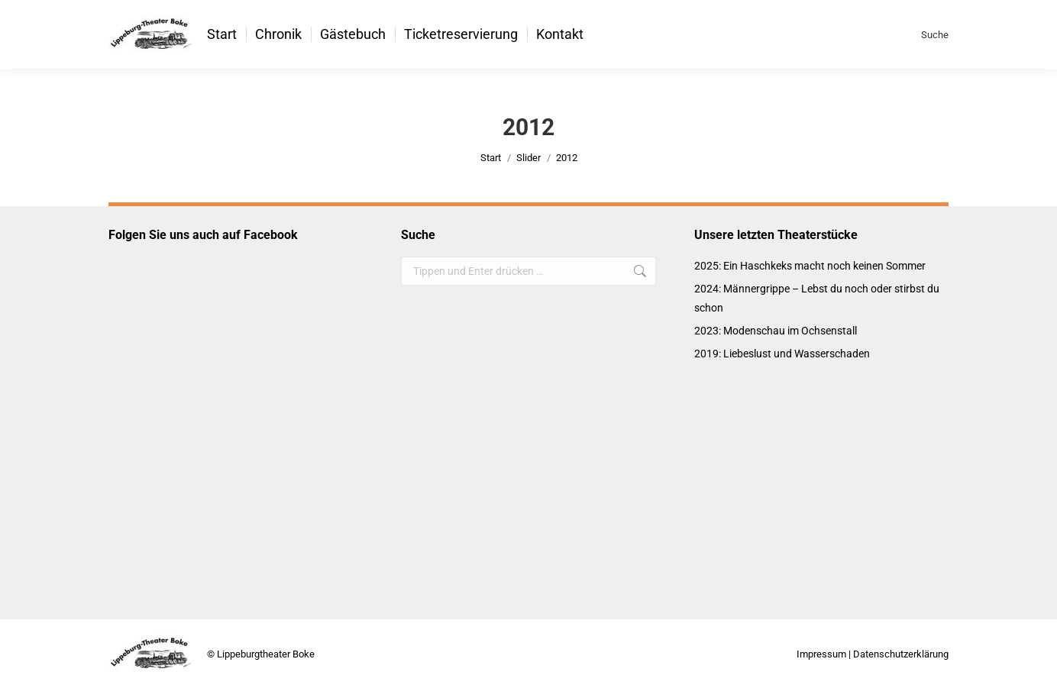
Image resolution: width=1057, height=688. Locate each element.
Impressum (821, 654)
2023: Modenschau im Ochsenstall (775, 331)
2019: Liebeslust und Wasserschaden (782, 353)
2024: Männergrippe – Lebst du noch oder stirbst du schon (816, 298)
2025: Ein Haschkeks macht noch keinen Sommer (810, 266)
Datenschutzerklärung (901, 654)
